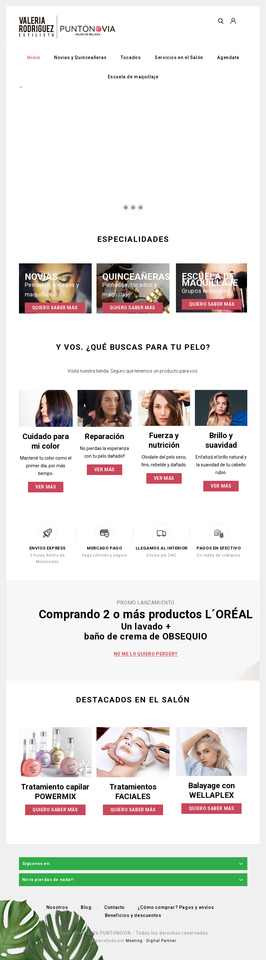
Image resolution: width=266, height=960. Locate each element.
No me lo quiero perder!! (146, 653)
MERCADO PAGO (104, 548)
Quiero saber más (55, 307)
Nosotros (57, 907)
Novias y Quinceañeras (80, 57)
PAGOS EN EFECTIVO (219, 548)
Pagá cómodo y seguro (104, 555)
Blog (86, 907)
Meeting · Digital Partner (151, 940)
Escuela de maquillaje (133, 76)
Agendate (228, 57)
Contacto (114, 907)
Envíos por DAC (161, 555)
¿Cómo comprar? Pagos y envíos (176, 907)
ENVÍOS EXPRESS (47, 548)
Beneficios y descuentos (133, 915)
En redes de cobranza (218, 555)
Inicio (33, 57)
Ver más (45, 486)
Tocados (131, 57)
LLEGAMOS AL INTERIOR (162, 548)
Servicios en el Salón (179, 57)
